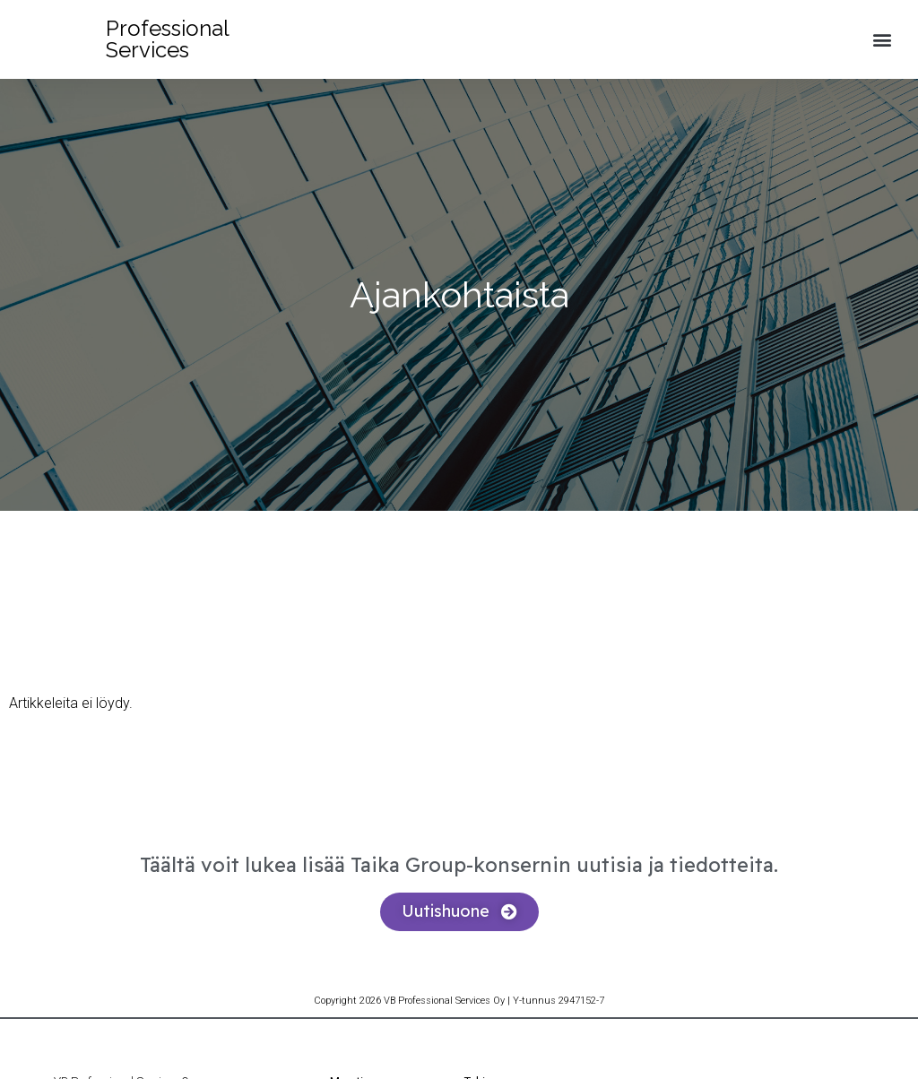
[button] (882, 40)
